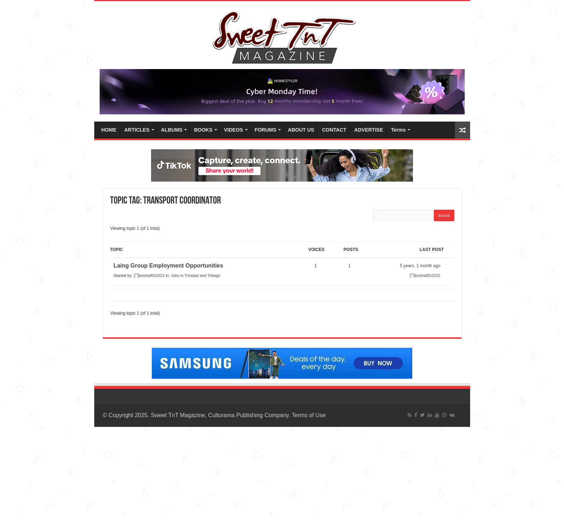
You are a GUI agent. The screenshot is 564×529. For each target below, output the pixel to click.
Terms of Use (309, 415)
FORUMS (266, 130)
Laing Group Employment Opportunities (168, 266)
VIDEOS (233, 130)
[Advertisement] (216, 477)
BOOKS (203, 130)
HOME (109, 130)
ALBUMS (172, 130)
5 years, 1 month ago (420, 265)
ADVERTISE (368, 130)
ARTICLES (137, 130)
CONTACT (334, 130)
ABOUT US (301, 130)
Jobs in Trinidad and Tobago (195, 275)
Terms (398, 130)
